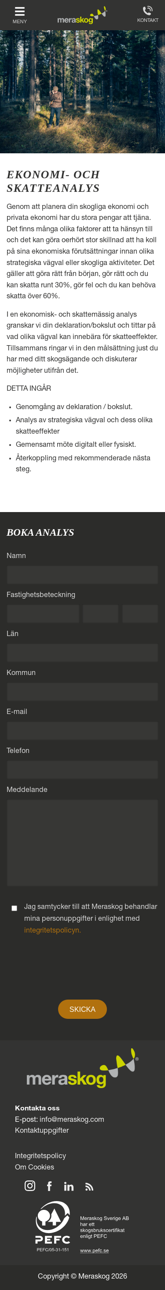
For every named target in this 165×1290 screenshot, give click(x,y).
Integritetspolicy (40, 1156)
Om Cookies (34, 1168)
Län (12, 634)
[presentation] (83, 972)
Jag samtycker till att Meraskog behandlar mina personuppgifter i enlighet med (90, 919)
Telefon (18, 751)
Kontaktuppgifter (42, 1131)
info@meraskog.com (72, 1120)
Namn (16, 556)
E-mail (17, 712)
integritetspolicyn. (52, 931)
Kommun (21, 673)
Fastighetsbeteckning (41, 595)
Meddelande (27, 790)
